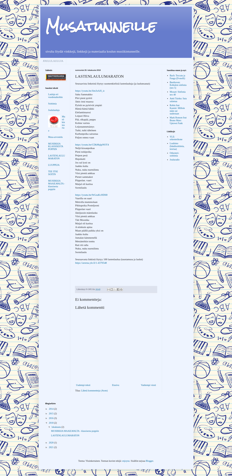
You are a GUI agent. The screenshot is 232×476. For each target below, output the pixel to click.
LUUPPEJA (53, 165)
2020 (51, 442)
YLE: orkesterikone (176, 138)
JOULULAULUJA (53, 61)
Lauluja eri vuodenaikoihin (55, 95)
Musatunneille (100, 26)
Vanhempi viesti (148, 385)
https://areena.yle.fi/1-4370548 (91, 262)
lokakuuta (56, 427)
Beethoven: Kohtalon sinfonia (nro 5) (178, 85)
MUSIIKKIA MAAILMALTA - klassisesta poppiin (56, 185)
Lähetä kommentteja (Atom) (94, 390)
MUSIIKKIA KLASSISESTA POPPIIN (55, 146)
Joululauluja (53, 110)
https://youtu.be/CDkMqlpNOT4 (92, 144)
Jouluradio (175, 159)
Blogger (149, 461)
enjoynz (126, 461)
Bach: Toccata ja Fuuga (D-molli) (177, 77)
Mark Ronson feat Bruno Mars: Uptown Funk (178, 120)
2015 (51, 413)
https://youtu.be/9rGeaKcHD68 (91, 194)
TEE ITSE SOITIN (53, 173)
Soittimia (52, 103)
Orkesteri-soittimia (174, 154)
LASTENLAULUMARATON (56, 157)
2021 (51, 447)
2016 (51, 418)
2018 (51, 423)
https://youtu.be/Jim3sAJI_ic (90, 90)
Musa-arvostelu (55, 137)
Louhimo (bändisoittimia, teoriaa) (177, 146)
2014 (51, 409)
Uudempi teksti (83, 385)
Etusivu (115, 385)
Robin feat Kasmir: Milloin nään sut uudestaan (177, 109)
